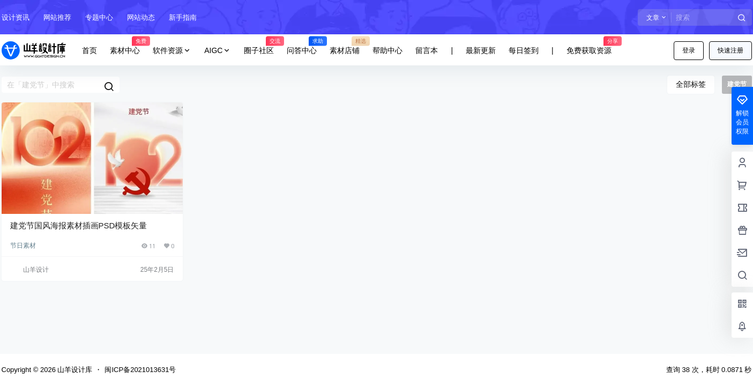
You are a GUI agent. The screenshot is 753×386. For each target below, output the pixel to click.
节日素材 (23, 245)
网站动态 (141, 17)
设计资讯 (15, 17)
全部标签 (691, 84)
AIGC (217, 50)
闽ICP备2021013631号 (140, 370)
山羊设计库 (74, 370)
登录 (688, 50)
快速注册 (730, 50)
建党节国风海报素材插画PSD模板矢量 (78, 225)
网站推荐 (57, 17)
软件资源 (172, 50)
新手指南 (183, 17)
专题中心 (99, 17)
